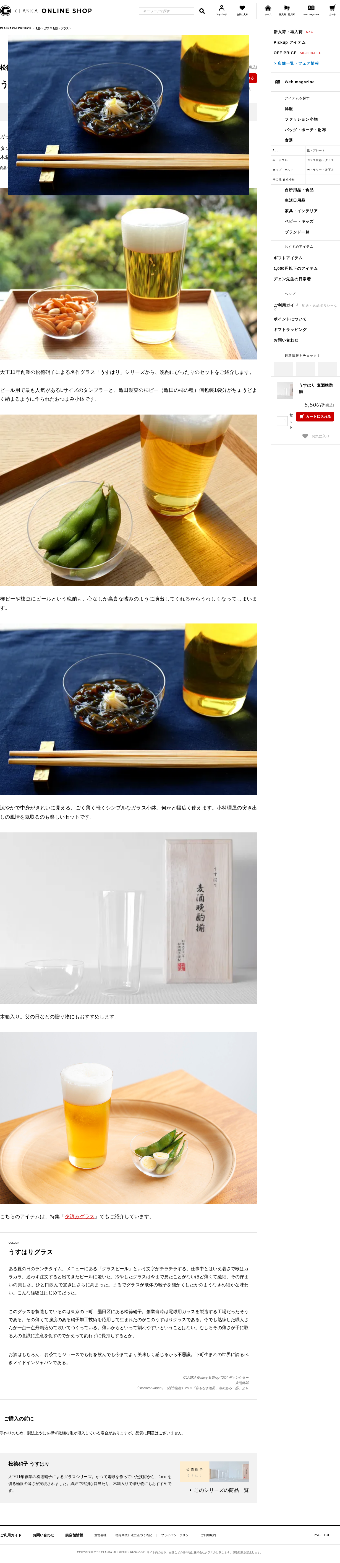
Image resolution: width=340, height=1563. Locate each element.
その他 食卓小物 (284, 179)
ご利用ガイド (306, 307)
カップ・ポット (283, 169)
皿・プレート (316, 150)
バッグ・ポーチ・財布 (305, 130)
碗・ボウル (280, 160)
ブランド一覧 (297, 232)
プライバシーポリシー (176, 1535)
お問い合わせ (286, 340)
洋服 (289, 109)
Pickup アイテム (290, 42)
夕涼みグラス (80, 1216)
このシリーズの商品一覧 (221, 1490)
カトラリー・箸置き (320, 169)
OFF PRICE (297, 53)
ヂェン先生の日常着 (292, 279)
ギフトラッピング (290, 329)
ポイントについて (290, 319)
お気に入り (316, 436)
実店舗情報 (74, 1535)
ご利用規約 (208, 1535)
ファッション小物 (301, 119)
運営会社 (100, 1535)
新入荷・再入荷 (293, 32)
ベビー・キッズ (299, 221)
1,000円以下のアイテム (296, 268)
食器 (289, 140)
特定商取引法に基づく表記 (134, 1535)
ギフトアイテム (288, 258)
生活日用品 (295, 200)
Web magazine (300, 82)
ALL (275, 150)
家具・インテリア (301, 211)
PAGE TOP (322, 1535)
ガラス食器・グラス (320, 160)
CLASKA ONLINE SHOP (15, 28)
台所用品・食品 (299, 190)
